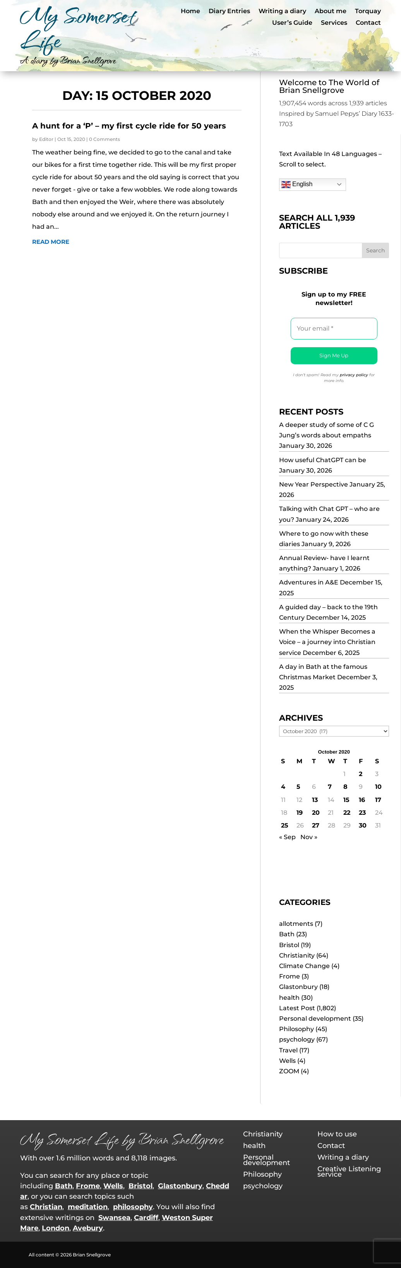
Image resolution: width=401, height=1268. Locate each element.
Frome (289, 976)
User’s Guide (292, 23)
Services (334, 23)
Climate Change (304, 966)
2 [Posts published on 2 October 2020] (360, 774)
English (297, 184)
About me (330, 12)
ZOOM (289, 1071)
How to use (337, 1134)
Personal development (315, 1018)
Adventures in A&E (308, 582)
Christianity (297, 955)
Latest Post (297, 1008)
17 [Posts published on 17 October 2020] (378, 800)
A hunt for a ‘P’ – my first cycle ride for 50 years (129, 125)
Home (190, 12)
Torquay (368, 12)
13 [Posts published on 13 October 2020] (315, 800)
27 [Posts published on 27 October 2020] (315, 825)
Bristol (289, 945)
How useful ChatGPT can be (322, 460)
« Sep (287, 837)
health (289, 997)
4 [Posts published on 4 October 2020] (283, 786)
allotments (296, 923)
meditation (88, 1207)
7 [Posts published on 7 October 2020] (330, 786)
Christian (46, 1207)
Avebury (88, 1228)
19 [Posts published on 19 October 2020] (299, 812)
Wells (287, 1060)
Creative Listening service (349, 1172)
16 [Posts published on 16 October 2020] (362, 800)
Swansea (114, 1217)
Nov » (308, 837)
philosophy (133, 1207)
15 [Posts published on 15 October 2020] (346, 800)
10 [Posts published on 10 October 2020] (378, 786)
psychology (297, 1039)
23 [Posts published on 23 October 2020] (362, 812)
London (55, 1228)
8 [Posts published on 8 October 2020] (345, 786)
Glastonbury (298, 986)
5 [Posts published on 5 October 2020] (298, 786)
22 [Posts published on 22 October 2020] (346, 812)
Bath (287, 934)
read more (50, 241)
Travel (288, 1050)
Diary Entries (229, 12)
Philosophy (296, 1029)
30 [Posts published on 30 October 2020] (363, 825)
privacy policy (354, 374)
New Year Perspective (313, 484)
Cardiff (146, 1217)
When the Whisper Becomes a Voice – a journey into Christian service (327, 642)
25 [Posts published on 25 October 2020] (284, 825)
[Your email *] (334, 328)
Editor (46, 139)
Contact (368, 23)
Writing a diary (282, 12)
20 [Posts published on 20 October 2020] (316, 812)
